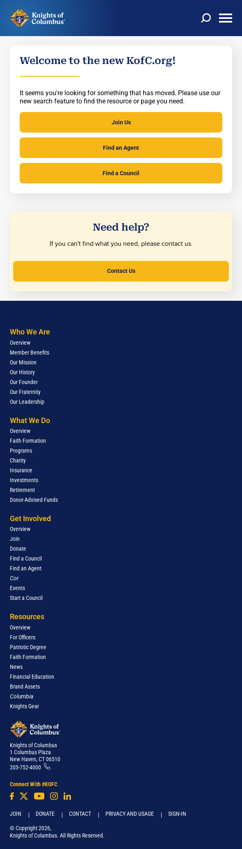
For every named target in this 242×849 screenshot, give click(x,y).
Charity (18, 460)
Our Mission (23, 362)
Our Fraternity (25, 392)
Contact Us (121, 271)
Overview (20, 342)
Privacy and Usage (129, 813)
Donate (18, 548)
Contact (80, 813)
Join (15, 538)
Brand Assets (25, 686)
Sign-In (177, 813)
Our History (22, 372)
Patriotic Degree (28, 647)
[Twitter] (24, 796)
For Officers (22, 637)
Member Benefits (29, 352)
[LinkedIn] (67, 796)
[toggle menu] (225, 18)
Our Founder (24, 382)
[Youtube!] (39, 796)
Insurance (21, 470)
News (16, 667)
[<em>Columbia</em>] (25, 696)
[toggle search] (206, 18)
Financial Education (32, 676)
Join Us (121, 122)
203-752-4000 (25, 767)
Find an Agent (121, 147)
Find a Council (121, 173)
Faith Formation (28, 440)
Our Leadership (27, 401)
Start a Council (26, 598)
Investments (24, 480)
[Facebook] (12, 796)
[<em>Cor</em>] (14, 578)
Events (17, 588)
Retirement (22, 490)
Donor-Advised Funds (34, 500)
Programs (21, 450)
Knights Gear (24, 706)
